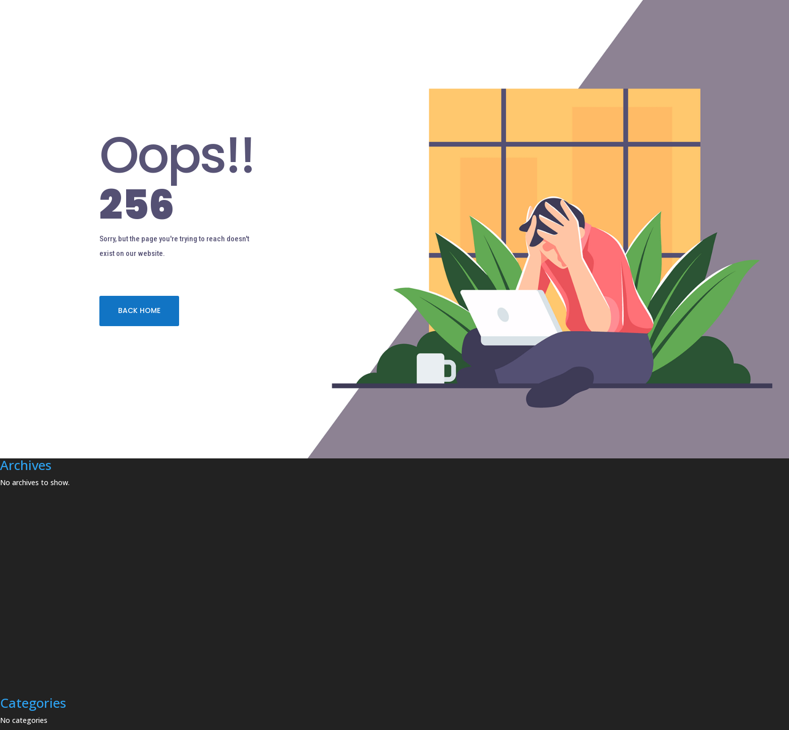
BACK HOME (139, 310)
